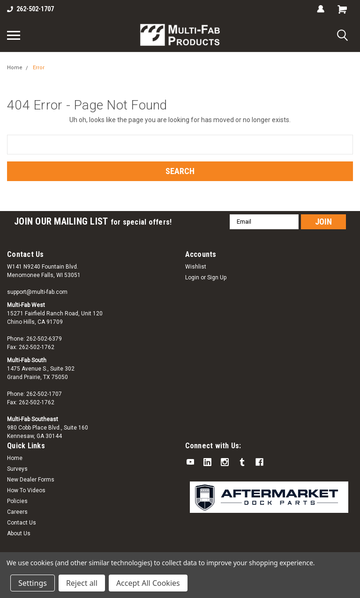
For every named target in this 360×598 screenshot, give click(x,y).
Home (14, 68)
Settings (32, 583)
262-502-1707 (30, 9)
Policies (17, 501)
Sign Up (216, 277)
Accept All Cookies (148, 583)
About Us (18, 533)
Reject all (82, 583)
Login (192, 277)
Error (39, 68)
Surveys (17, 469)
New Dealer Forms (30, 479)
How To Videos (26, 490)
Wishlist (195, 266)
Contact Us (21, 522)
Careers (17, 512)
